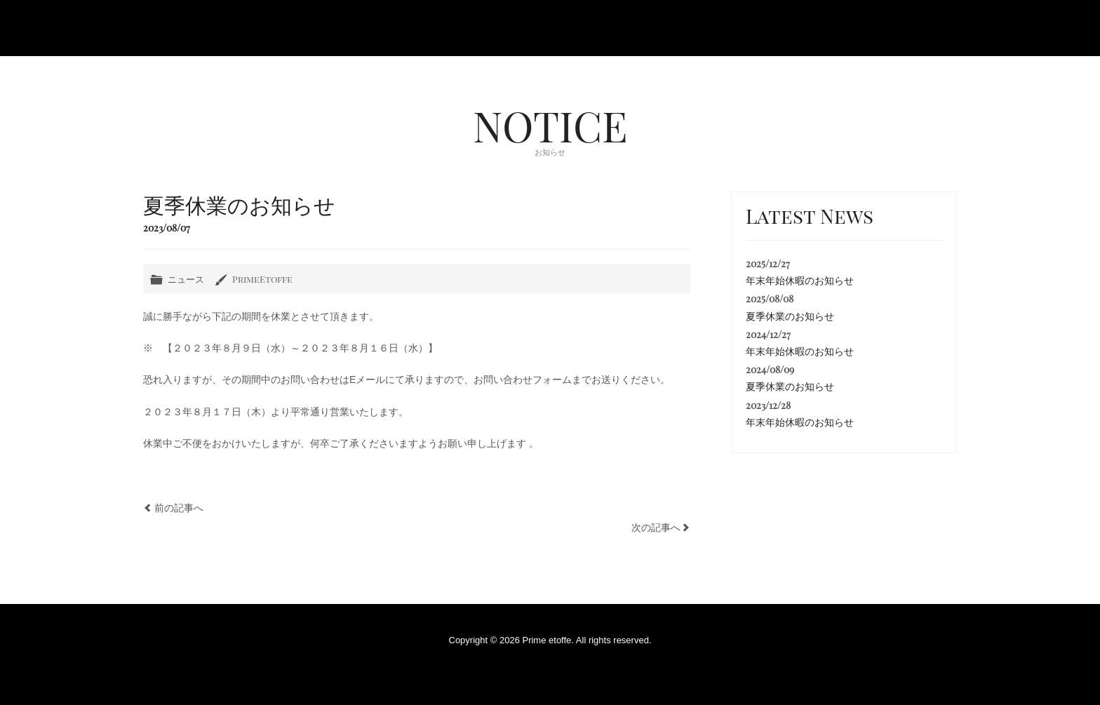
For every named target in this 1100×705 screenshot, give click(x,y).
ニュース (186, 279)
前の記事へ (178, 507)
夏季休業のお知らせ (790, 316)
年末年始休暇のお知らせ (800, 280)
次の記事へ (655, 527)
